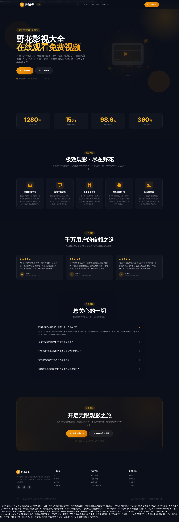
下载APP (151, 4)
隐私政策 (132, 482)
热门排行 (95, 4)
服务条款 (132, 486)
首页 (78, 4)
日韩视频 (94, 482)
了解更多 (46, 70)
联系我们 (132, 489)
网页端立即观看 (101, 441)
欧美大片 (94, 486)
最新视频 (57, 489)
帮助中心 (105, 4)
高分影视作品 (96, 489)
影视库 (86, 4)
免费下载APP (76, 441)
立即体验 (26, 70)
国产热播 (94, 479)
